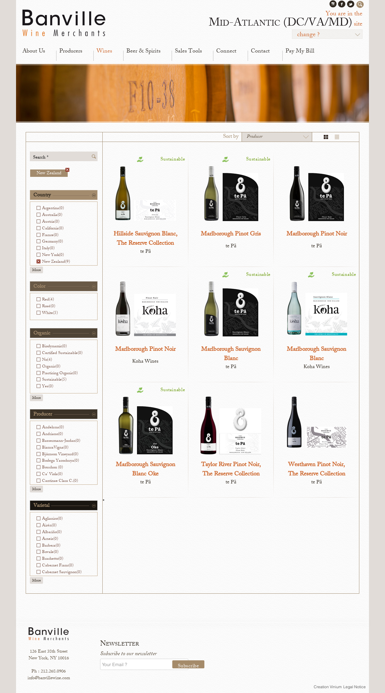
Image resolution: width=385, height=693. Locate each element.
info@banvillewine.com (49, 678)
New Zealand (52, 173)
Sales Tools (188, 51)
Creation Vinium (328, 686)
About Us (33, 51)
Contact (260, 51)
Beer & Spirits (143, 51)
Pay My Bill (300, 51)
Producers (70, 51)
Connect (226, 51)
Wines (104, 51)
